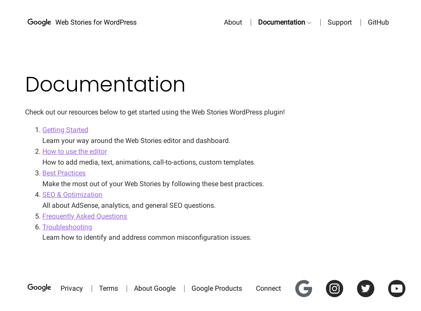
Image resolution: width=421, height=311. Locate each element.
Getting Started (65, 130)
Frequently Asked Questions (84, 216)
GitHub (378, 22)
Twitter (367, 285)
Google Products (216, 288)
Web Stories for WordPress (96, 22)
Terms (108, 288)
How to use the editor (74, 151)
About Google (154, 288)
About (233, 22)
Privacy (72, 288)
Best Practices (64, 173)
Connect (268, 288)
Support (340, 22)
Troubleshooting (67, 227)
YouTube (400, 285)
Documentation (281, 22)
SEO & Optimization (72, 194)
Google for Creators (307, 285)
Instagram (338, 285)
